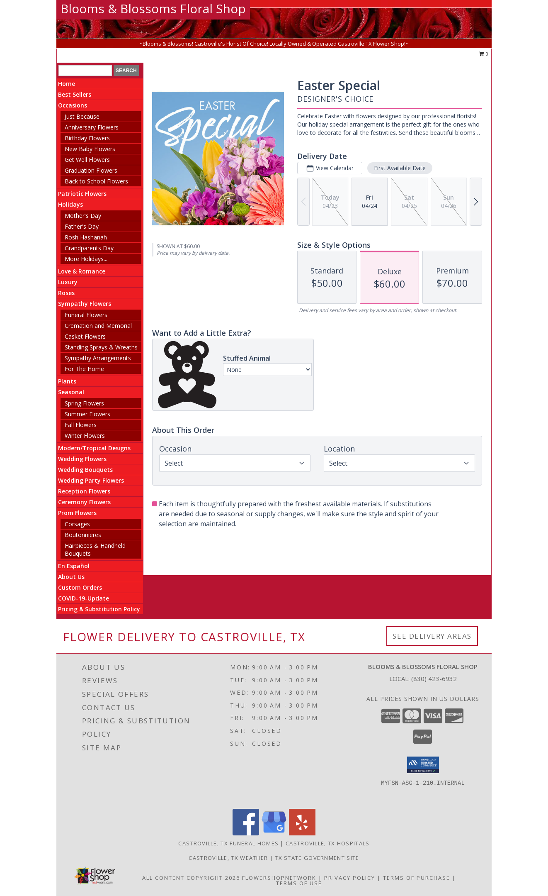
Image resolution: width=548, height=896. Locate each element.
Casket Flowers (85, 336)
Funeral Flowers (86, 315)
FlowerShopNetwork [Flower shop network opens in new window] (279, 877)
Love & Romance (81, 271)
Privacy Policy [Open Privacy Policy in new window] (349, 877)
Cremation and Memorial (98, 326)
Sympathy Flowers (84, 304)
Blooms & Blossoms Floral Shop (153, 8)
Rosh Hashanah (86, 237)
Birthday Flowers (87, 138)
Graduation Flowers (91, 170)
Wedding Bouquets (85, 470)
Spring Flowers (84, 403)
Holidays (70, 204)
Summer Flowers (87, 414)
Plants (67, 381)
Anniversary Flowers (92, 127)
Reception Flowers (84, 491)
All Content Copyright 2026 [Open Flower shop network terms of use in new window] (191, 877)
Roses (66, 293)
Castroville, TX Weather (228, 858)
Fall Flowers (81, 425)
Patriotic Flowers (82, 194)
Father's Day (82, 226)
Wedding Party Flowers (91, 480)
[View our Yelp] (302, 833)
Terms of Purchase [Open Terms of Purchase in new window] (416, 877)
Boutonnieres (83, 535)
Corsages (77, 524)
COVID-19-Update (83, 598)
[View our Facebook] (246, 833)
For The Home (84, 369)
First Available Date (400, 168)
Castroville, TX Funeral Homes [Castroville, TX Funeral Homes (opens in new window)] (228, 843)
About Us (71, 577)
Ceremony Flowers (84, 502)
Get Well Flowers (87, 160)
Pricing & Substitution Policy (99, 609)
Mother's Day (83, 216)
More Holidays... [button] (86, 259)
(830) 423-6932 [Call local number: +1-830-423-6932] (434, 678)
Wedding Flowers (82, 459)
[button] (423, 765)
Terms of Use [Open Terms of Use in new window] (299, 883)
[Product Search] (85, 70)
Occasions (72, 105)
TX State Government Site (317, 858)
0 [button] (483, 54)
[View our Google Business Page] (274, 833)
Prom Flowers (77, 513)
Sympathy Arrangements (98, 358)
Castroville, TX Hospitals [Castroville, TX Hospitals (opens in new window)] (328, 843)
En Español (74, 566)
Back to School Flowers (96, 181)
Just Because (82, 116)
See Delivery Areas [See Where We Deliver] (432, 636)
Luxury (68, 282)
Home (66, 84)
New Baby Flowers (90, 149)
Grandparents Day (89, 248)
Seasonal (71, 392)
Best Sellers (74, 94)
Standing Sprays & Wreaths (101, 347)
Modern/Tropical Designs (94, 448)
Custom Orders (80, 587)
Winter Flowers (85, 435)
